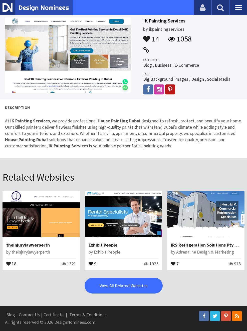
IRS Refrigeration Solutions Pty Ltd (206, 245)
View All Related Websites (124, 286)
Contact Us (29, 315)
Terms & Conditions (88, 315)
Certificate (54, 315)
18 (11, 263)
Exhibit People (103, 245)
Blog (147, 65)
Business (163, 65)
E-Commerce (186, 65)
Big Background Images (165, 79)
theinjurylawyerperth (28, 245)
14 (151, 36)
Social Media (218, 79)
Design (197, 79)
